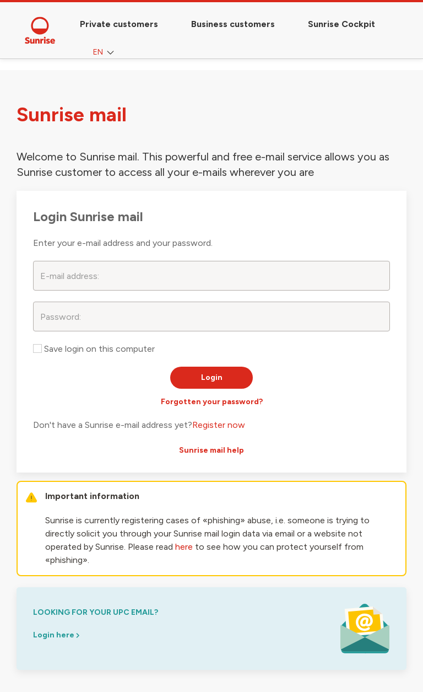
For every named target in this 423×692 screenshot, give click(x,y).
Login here (56, 635)
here (184, 546)
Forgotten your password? (212, 401)
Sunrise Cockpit (341, 24)
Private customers (119, 24)
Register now (218, 425)
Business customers (233, 24)
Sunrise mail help (211, 450)
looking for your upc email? (95, 612)
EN (104, 52)
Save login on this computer (94, 349)
